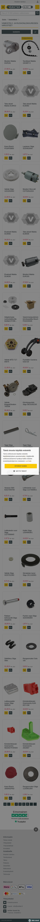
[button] (20, 471)
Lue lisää (28, 461)
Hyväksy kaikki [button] (21, 466)
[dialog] (20, 461)
